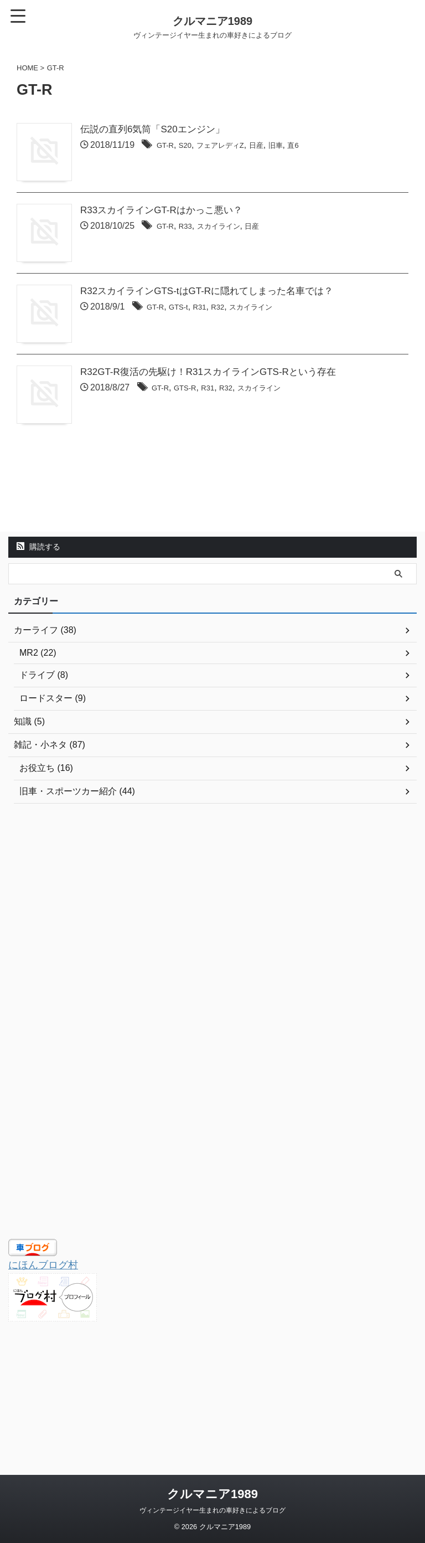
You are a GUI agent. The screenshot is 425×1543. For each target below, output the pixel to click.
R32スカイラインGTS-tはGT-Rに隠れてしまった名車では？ (242, 349)
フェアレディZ (260, 146)
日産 (303, 146)
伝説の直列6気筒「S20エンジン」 (184, 130)
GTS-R (219, 475)
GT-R (194, 146)
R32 (258, 365)
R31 (237, 365)
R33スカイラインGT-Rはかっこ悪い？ (193, 239)
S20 (218, 146)
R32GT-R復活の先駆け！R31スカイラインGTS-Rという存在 (243, 459)
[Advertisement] (207, 1018)
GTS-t (212, 365)
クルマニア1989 (212, 1494)
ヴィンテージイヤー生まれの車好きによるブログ (212, 1510)
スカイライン (257, 255)
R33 (218, 255)
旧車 (326, 146)
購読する (38, 661)
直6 (347, 146)
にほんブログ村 (47, 1380)
